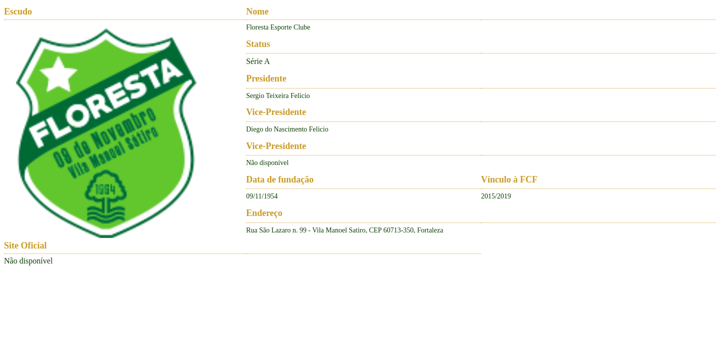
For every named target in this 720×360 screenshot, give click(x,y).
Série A (258, 61)
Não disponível (28, 260)
